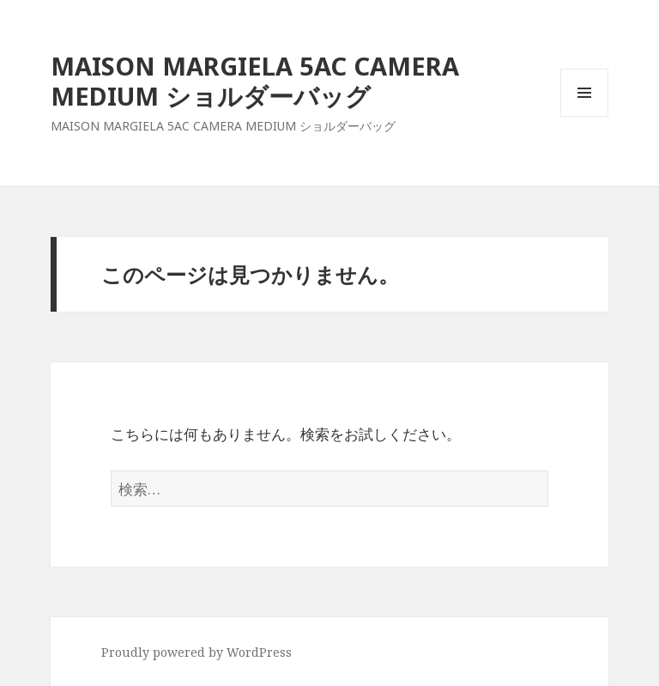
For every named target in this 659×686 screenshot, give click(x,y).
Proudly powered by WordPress (196, 652)
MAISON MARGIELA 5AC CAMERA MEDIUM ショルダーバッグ (255, 80)
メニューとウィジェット (584, 116)
